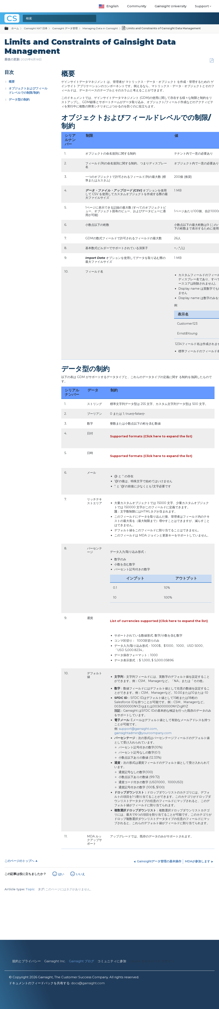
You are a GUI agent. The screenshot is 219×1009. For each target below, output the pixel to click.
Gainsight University (170, 6)
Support (202, 6)
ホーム (15, 28)
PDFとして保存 (212, 60)
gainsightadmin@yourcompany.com (143, 733)
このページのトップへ (19, 861)
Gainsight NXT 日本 (35, 28)
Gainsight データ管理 (65, 28)
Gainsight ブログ (81, 961)
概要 (12, 81)
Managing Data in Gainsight (100, 28)
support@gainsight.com (138, 729)
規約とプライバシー (26, 961)
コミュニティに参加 (111, 961)
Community (136, 6)
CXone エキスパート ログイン (152, 961)
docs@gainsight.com (88, 983)
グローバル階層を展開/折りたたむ (9, 28)
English (109, 6)
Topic (30, 889)
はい (61, 874)
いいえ (80, 874)
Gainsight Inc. (55, 961)
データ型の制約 (19, 99)
